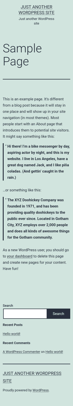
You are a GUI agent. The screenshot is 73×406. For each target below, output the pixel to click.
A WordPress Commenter (21, 352)
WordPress (41, 390)
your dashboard (19, 256)
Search (8, 305)
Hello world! (11, 334)
